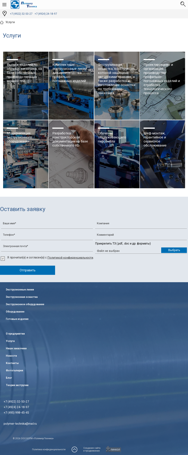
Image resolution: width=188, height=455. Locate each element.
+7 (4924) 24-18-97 (46, 13)
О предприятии (15, 333)
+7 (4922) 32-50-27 (21, 13)
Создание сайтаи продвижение (91, 449)
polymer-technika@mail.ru (20, 423)
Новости (11, 355)
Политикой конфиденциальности (70, 257)
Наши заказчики (16, 348)
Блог (9, 377)
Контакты (12, 363)
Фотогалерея (14, 370)
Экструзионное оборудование (25, 304)
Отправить (27, 270)
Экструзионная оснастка (22, 296)
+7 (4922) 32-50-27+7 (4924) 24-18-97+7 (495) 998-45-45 (16, 407)
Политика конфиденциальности (49, 449)
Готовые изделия (17, 318)
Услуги (10, 341)
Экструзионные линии (20, 289)
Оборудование (15, 311)
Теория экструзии (17, 385)
